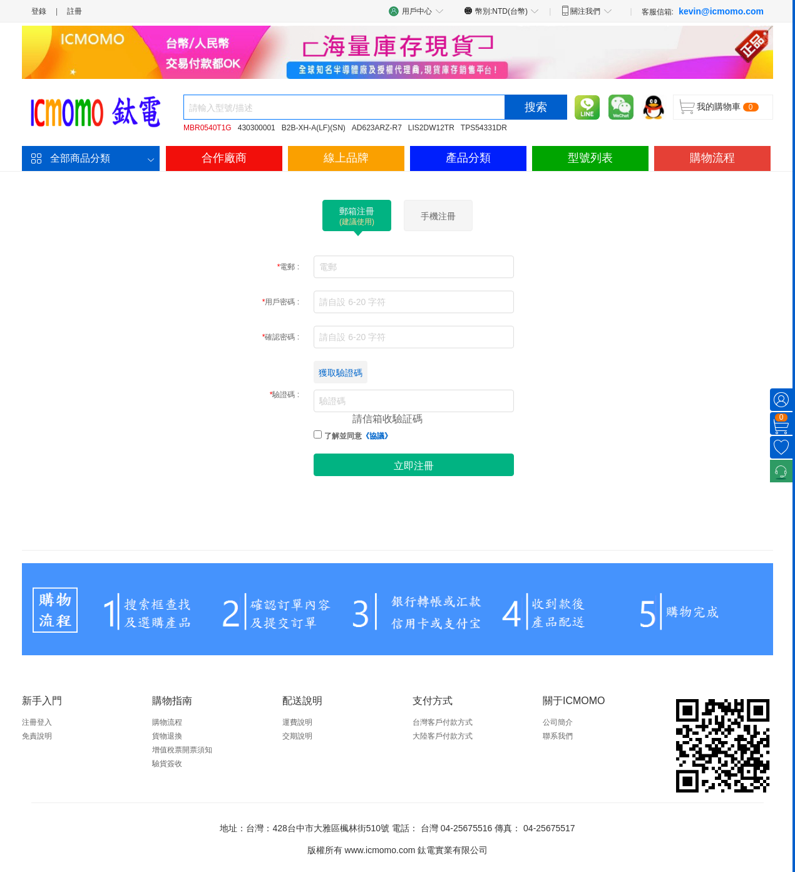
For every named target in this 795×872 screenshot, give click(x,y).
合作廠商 (224, 158)
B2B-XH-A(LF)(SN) (314, 127)
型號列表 (590, 158)
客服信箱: (703, 11)
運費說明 (297, 722)
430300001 (256, 127)
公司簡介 (558, 722)
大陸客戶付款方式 (443, 736)
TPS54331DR (484, 127)
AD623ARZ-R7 (377, 127)
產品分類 (468, 158)
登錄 (38, 11)
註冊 (74, 11)
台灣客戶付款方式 (443, 722)
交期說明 (297, 736)
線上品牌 (346, 158)
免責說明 (37, 736)
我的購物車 (719, 106)
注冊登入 (37, 722)
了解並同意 (358, 436)
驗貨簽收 (167, 763)
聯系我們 (558, 736)
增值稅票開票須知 (182, 749)
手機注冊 (438, 216)
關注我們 (586, 11)
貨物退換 (167, 736)
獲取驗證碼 (340, 373)
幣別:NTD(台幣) (501, 11)
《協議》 (377, 436)
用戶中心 (416, 11)
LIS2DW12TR (431, 127)
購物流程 (712, 158)
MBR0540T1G (207, 127)
